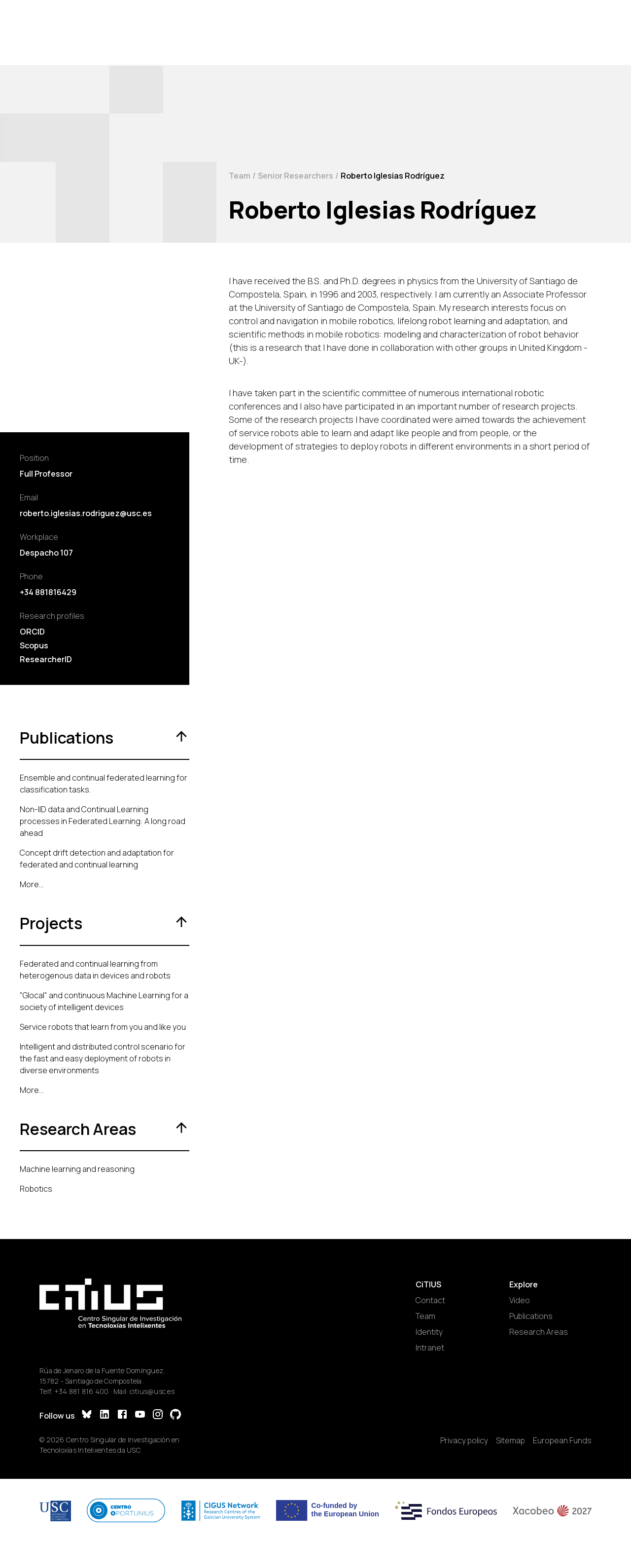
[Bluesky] (87, 1415)
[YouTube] (140, 1415)
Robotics (36, 1188)
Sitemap (510, 1440)
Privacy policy (464, 1440)
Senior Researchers (295, 175)
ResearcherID (46, 659)
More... (31, 884)
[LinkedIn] (104, 1415)
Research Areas (538, 1331)
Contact (430, 1300)
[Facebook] (122, 1415)
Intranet (430, 1347)
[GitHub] (175, 1415)
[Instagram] (158, 1415)
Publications (531, 1316)
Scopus (34, 645)
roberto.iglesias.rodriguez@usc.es (86, 513)
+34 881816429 (48, 592)
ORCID (32, 631)
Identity (429, 1331)
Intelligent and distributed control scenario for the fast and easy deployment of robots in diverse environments (102, 1058)
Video (519, 1300)
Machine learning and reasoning (77, 1169)
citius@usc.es (152, 1391)
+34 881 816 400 (81, 1391)
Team (239, 175)
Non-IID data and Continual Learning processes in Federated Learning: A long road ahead (102, 821)
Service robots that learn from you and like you (103, 1026)
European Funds (562, 1440)
